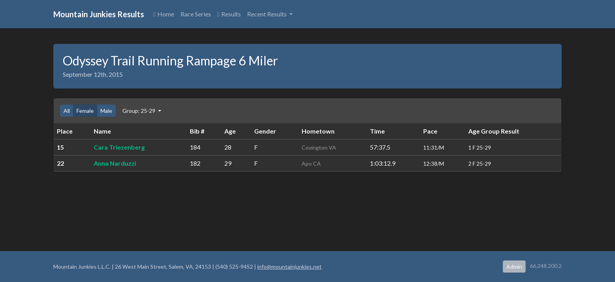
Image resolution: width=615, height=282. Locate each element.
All (67, 110)
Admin (514, 266)
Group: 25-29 (139, 110)
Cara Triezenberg (119, 147)
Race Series (195, 14)
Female (85, 110)
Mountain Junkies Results (98, 14)
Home (163, 14)
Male (106, 110)
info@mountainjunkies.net (289, 266)
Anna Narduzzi (115, 163)
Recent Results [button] (267, 14)
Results (229, 14)
